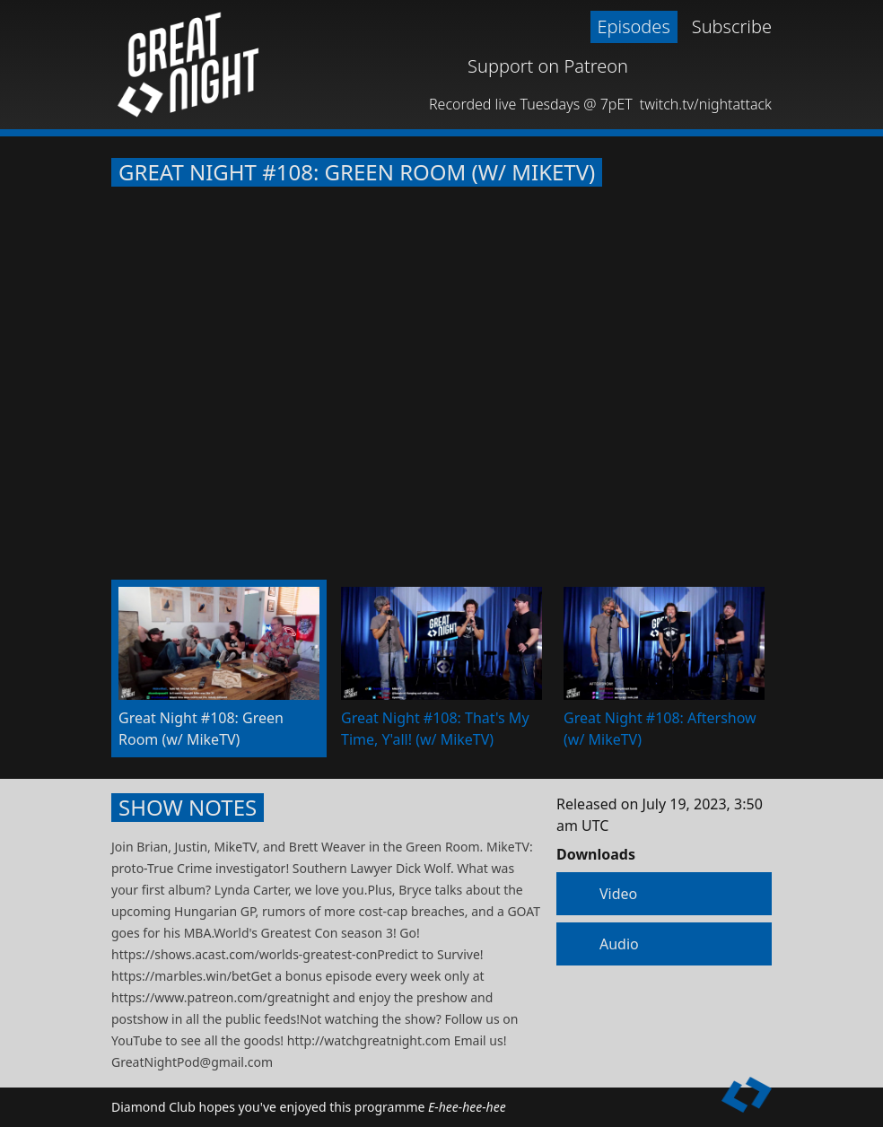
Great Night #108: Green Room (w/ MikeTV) (356, 172)
